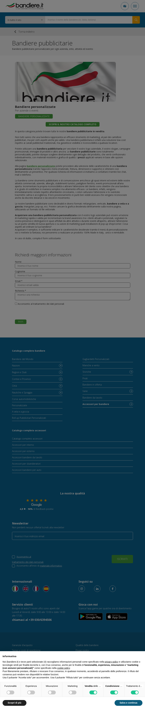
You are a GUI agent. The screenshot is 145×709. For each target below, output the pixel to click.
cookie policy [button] (63, 668)
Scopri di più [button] (14, 702)
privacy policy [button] (111, 661)
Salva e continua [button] (128, 702)
